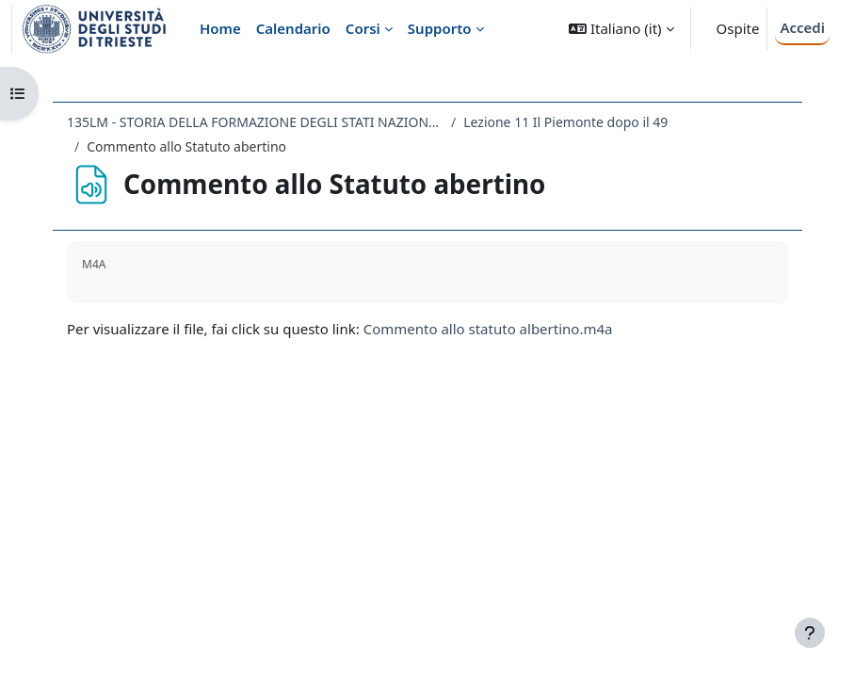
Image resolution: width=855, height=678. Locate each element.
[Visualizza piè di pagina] (810, 633)
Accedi (802, 27)
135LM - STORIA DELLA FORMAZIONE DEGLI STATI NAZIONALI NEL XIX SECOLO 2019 (255, 122)
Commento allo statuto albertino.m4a (488, 328)
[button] (621, 28)
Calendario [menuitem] (293, 28)
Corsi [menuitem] (363, 28)
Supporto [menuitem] (440, 28)
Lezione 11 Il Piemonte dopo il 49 (565, 122)
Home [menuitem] (220, 28)
